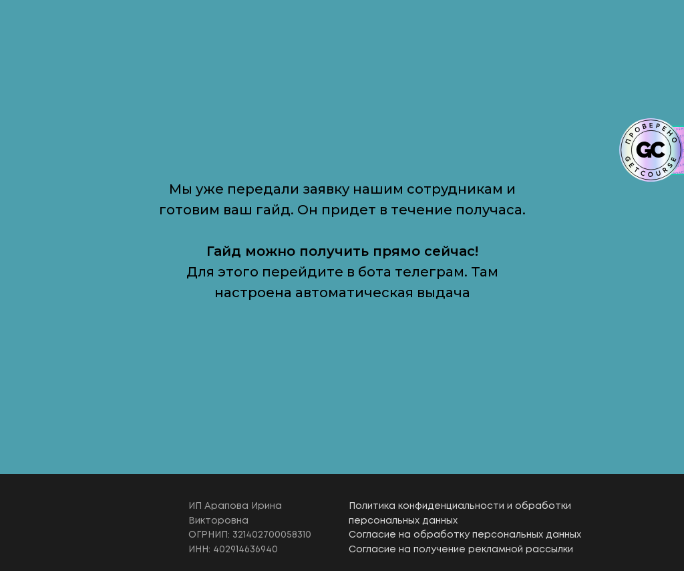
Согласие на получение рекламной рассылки (461, 550)
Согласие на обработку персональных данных (465, 535)
